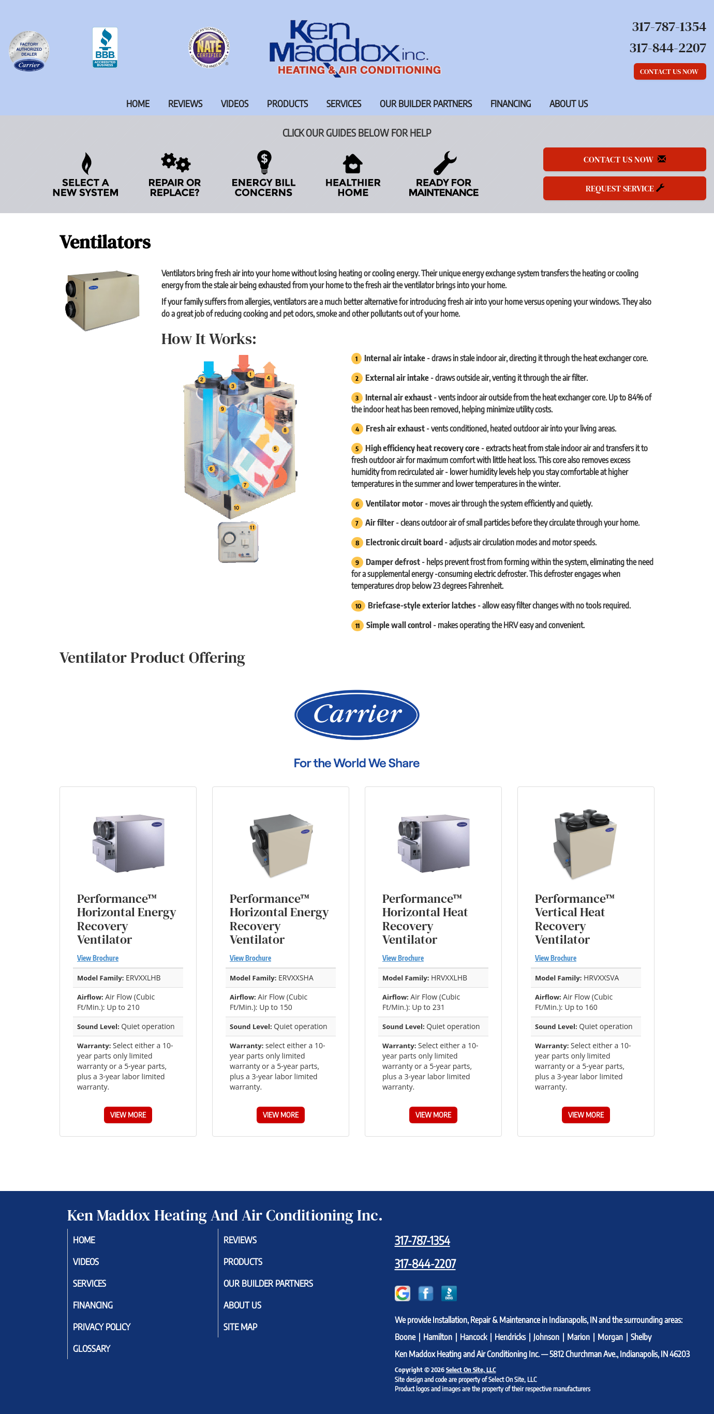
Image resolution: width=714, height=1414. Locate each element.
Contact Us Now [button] (670, 71)
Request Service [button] (625, 188)
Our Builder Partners (426, 103)
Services (343, 103)
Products (287, 103)
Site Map (253, 1331)
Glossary (104, 1354)
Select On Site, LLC (471, 1369)
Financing (510, 103)
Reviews (185, 103)
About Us (568, 103)
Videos (234, 103)
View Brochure (97, 958)
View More (128, 1114)
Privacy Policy (115, 1331)
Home (138, 103)
